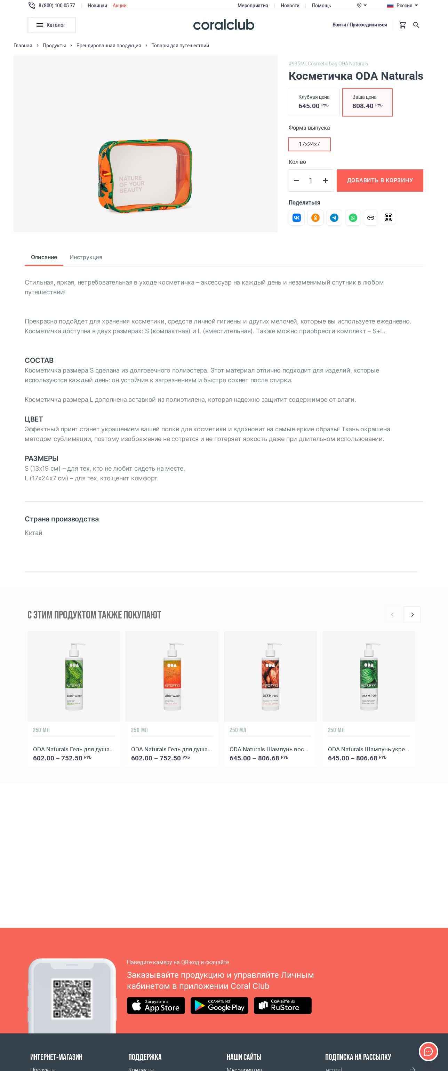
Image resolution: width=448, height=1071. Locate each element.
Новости (290, 5)
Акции (120, 5)
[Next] (412, 616)
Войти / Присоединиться (360, 24)
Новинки (97, 5)
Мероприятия (253, 5)
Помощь (321, 5)
